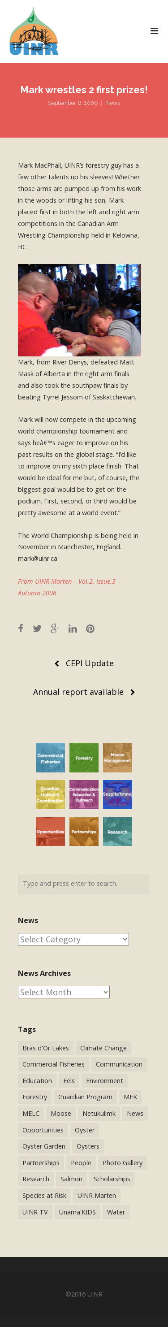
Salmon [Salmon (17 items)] (71, 1179)
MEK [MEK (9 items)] (130, 1097)
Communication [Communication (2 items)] (119, 1064)
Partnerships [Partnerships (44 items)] (41, 1162)
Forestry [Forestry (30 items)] (34, 1097)
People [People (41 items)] (81, 1162)
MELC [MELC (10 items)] (30, 1113)
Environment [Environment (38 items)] (104, 1080)
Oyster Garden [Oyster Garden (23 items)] (43, 1146)
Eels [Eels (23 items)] (69, 1080)
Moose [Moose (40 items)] (61, 1113)
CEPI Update (90, 663)
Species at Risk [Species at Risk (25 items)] (44, 1195)
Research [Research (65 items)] (35, 1179)
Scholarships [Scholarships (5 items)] (112, 1179)
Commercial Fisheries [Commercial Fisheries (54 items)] (53, 1064)
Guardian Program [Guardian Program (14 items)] (85, 1097)
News (112, 103)
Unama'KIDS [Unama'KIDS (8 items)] (77, 1212)
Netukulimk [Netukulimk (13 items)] (99, 1113)
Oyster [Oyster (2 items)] (85, 1130)
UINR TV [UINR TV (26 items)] (35, 1212)
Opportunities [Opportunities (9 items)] (43, 1130)
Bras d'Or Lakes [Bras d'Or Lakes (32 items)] (45, 1048)
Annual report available (78, 691)
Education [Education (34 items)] (37, 1080)
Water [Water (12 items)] (116, 1212)
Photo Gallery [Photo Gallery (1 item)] (122, 1162)
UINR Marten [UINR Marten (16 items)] (97, 1195)
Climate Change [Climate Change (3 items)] (103, 1048)
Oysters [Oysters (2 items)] (88, 1146)
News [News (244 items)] (135, 1113)
